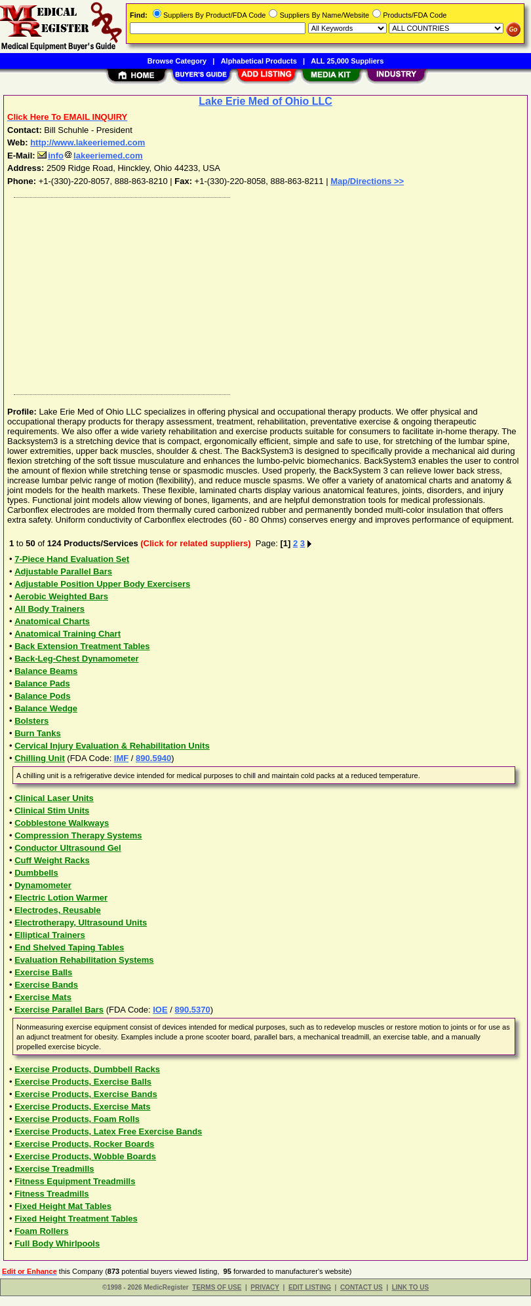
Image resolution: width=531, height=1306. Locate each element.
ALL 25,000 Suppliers (347, 61)
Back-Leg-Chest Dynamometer (76, 658)
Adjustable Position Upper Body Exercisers (102, 584)
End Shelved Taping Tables (69, 947)
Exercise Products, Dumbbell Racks (87, 1069)
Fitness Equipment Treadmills (74, 1181)
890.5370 (192, 1010)
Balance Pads (42, 683)
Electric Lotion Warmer (61, 898)
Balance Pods (42, 696)
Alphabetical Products (259, 61)
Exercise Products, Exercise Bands (85, 1094)
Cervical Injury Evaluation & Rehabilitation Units (112, 746)
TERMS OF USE (216, 1287)
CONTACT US (361, 1287)
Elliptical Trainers (49, 935)
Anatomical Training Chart (67, 634)
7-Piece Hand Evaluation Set (71, 559)
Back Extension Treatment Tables (81, 646)
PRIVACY (264, 1287)
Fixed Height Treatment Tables (76, 1218)
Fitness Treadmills (51, 1194)
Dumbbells (36, 873)
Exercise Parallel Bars (59, 1010)
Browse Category (177, 61)
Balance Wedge (45, 708)
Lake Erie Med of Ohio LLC (265, 101)
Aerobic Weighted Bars (61, 596)
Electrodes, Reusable (57, 910)
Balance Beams (45, 671)
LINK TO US (410, 1287)
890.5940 (153, 758)
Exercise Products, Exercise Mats (82, 1106)
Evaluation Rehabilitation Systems (83, 960)
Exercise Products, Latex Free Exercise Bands (108, 1131)
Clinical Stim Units (51, 810)
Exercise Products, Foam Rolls (77, 1119)
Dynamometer (42, 885)
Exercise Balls (43, 972)
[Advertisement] (263, 292)
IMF (121, 758)
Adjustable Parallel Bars (63, 571)
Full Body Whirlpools (57, 1243)
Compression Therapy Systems (78, 835)
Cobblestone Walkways (61, 823)
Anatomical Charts (52, 621)
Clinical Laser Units (54, 798)
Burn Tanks (37, 733)
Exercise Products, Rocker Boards (84, 1144)
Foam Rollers (41, 1231)
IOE (160, 1010)
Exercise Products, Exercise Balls (82, 1082)
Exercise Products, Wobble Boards (85, 1156)
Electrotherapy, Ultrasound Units (80, 922)
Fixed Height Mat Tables (62, 1206)
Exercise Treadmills (54, 1169)
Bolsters (31, 721)
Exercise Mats (42, 997)
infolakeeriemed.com (89, 155)
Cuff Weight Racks (52, 860)
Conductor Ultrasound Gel (67, 848)
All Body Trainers (49, 609)
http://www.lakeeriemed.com (87, 142)
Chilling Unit (39, 758)
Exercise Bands (46, 985)
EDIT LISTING (309, 1287)
